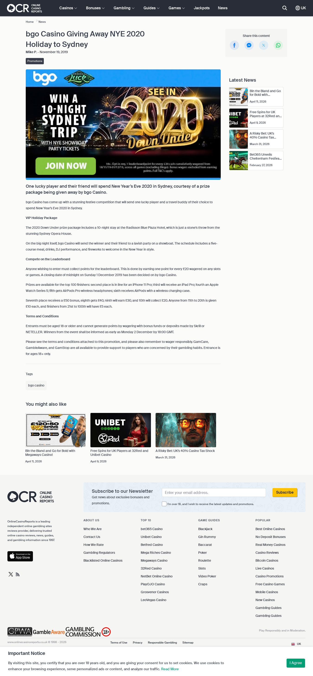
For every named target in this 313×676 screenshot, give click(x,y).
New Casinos (265, 600)
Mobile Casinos (267, 592)
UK (300, 8)
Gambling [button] (124, 8)
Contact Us (91, 537)
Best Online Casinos (270, 529)
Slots (202, 568)
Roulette (204, 560)
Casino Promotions (270, 576)
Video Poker (207, 576)
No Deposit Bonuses (271, 537)
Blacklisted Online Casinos (102, 560)
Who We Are (92, 529)
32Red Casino (151, 568)
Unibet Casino (151, 537)
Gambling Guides (268, 608)
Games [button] (177, 8)
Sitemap (187, 642)
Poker (202, 552)
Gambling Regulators (99, 552)
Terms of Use (118, 642)
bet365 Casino (152, 529)
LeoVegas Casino (153, 600)
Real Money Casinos (270, 545)
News (222, 8)
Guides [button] (152, 8)
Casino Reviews (267, 552)
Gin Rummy (207, 537)
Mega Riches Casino (156, 552)
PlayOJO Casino (153, 584)
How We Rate (93, 545)
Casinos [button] (68, 8)
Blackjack (205, 529)
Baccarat (205, 545)
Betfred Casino (152, 545)
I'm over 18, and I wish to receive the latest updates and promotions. (210, 504)
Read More (170, 669)
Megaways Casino (154, 560)
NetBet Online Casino (156, 576)
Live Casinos (265, 568)
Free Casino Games (270, 584)
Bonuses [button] (95, 8)
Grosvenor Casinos (155, 592)
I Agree (296, 662)
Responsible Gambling (162, 642)
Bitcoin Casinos (267, 560)
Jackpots (202, 8)
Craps (202, 584)
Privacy (137, 642)
